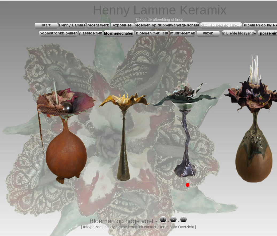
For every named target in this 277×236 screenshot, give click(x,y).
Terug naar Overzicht (176, 227)
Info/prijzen (92, 227)
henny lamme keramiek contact (130, 227)
